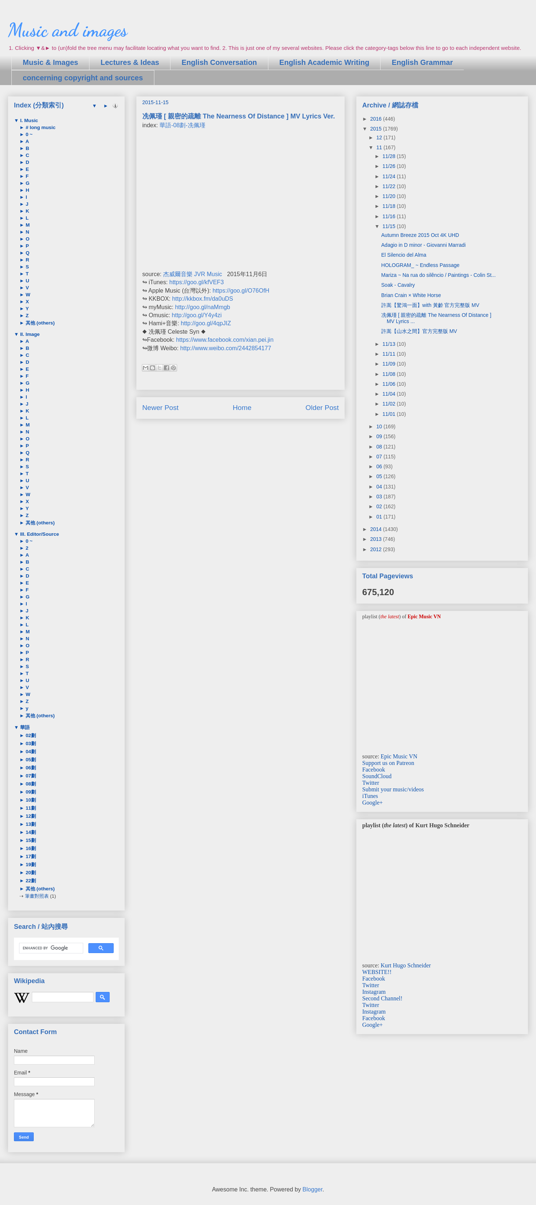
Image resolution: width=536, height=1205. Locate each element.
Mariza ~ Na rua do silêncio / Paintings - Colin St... (438, 275)
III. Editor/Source (39, 534)
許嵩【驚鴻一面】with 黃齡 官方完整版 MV (430, 305)
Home (242, 407)
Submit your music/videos (393, 789)
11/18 (389, 206)
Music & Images (50, 62)
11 (379, 147)
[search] (50, 948)
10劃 (30, 800)
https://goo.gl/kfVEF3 (196, 282)
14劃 (30, 832)
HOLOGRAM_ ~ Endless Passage (420, 265)
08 (379, 447)
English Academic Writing (324, 62)
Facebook (373, 769)
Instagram (374, 992)
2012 (376, 549)
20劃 (30, 872)
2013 (376, 539)
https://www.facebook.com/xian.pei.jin (224, 340)
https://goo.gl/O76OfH (241, 290)
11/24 (389, 176)
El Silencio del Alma (403, 255)
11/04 (389, 394)
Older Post (322, 407)
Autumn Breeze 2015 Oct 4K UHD (420, 235)
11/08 (389, 374)
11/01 (389, 414)
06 (379, 466)
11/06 (389, 384)
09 (379, 436)
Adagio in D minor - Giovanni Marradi (423, 245)
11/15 (389, 226)
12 (379, 137)
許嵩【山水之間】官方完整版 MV (419, 331)
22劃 (30, 880)
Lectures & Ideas (129, 62)
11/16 (389, 216)
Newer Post (160, 407)
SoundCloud (377, 776)
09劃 (30, 792)
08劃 (30, 784)
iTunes (370, 796)
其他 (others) (39, 323)
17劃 (30, 856)
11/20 (389, 196)
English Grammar (422, 62)
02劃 (30, 735)
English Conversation (219, 62)
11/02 (389, 404)
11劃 (30, 808)
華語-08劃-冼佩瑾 (182, 125)
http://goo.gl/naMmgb (202, 307)
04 (379, 487)
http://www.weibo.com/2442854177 (225, 348)
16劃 (30, 848)
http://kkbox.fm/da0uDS (202, 299)
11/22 (389, 186)
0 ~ (28, 134)
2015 (376, 129)
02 (379, 506)
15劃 (30, 840)
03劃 (30, 743)
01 (379, 517)
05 (379, 476)
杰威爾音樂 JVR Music (192, 274)
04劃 (30, 751)
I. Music (28, 120)
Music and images (67, 30)
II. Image (29, 334)
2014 (376, 529)
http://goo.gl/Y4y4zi (197, 315)
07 (379, 456)
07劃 (30, 776)
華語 (24, 727)
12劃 (30, 816)
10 (379, 426)
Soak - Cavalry (398, 285)
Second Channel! (382, 998)
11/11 (389, 354)
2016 (376, 119)
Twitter (370, 783)
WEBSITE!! (377, 972)
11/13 (389, 344)
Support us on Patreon (388, 763)
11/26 (389, 166)
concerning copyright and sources (83, 78)
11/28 (389, 156)
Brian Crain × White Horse (411, 295)
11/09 (389, 364)
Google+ (372, 802)
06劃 (30, 767)
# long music (39, 127)
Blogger (312, 1189)
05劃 (30, 759)
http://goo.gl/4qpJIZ (206, 323)
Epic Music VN (399, 756)
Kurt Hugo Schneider (406, 965)
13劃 (30, 824)
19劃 (30, 864)
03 (379, 496)
